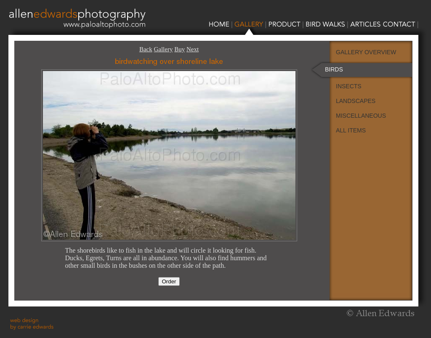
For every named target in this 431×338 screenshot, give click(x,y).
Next (192, 49)
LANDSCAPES (355, 101)
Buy (179, 49)
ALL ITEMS (351, 130)
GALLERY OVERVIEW (366, 52)
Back (145, 49)
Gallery (163, 49)
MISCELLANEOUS (361, 115)
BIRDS (334, 69)
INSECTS (349, 86)
